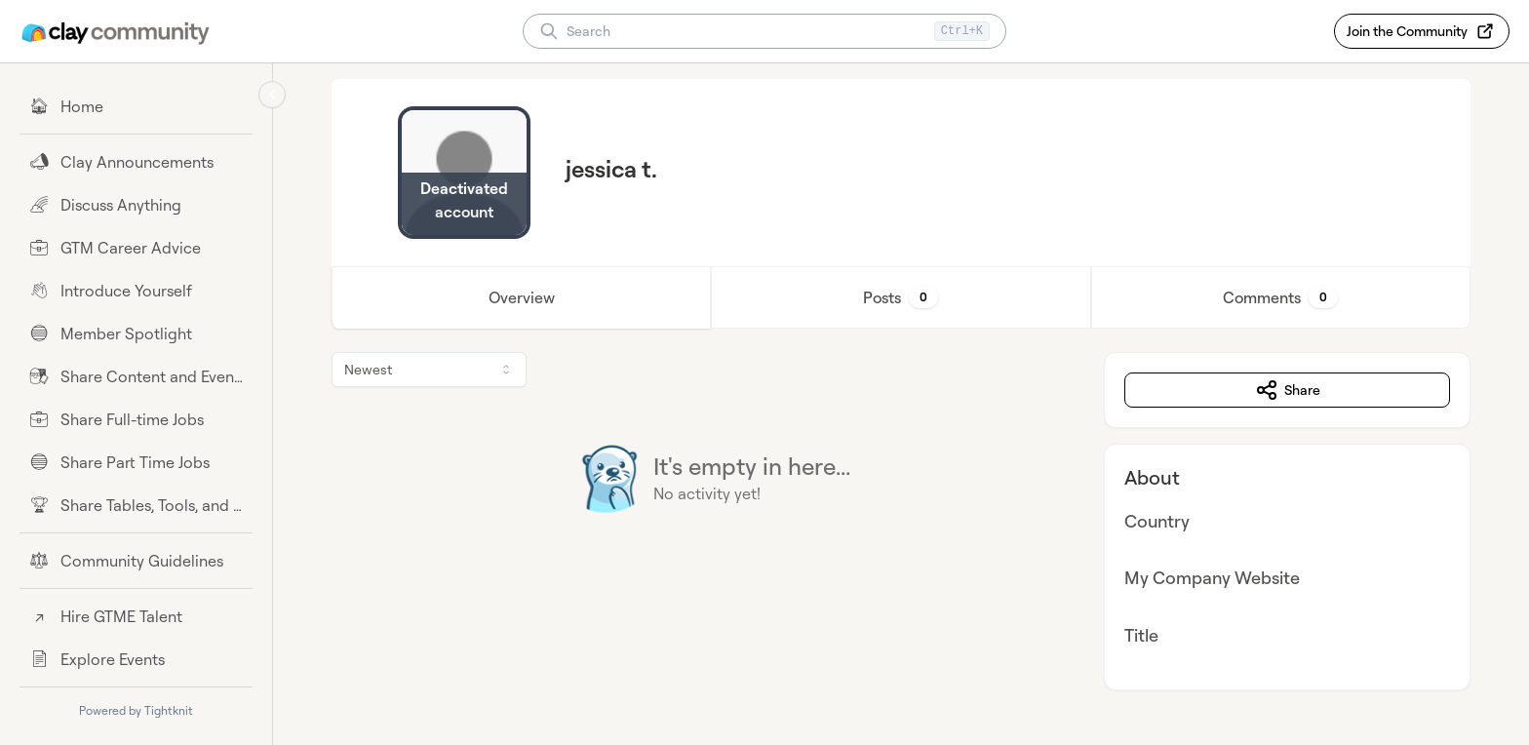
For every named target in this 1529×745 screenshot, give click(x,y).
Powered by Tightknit (136, 710)
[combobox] (429, 369)
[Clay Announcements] (136, 161)
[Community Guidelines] (136, 560)
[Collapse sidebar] (272, 94)
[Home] (136, 106)
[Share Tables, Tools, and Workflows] (136, 505)
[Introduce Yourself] (136, 290)
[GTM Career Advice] (136, 247)
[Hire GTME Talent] (136, 616)
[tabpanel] (901, 521)
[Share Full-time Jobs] (136, 419)
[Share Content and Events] (136, 376)
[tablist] (901, 297)
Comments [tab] (1280, 297)
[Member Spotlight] (136, 333)
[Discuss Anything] (136, 204)
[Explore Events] (136, 659)
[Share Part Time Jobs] (136, 462)
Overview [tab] (522, 297)
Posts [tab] (900, 297)
